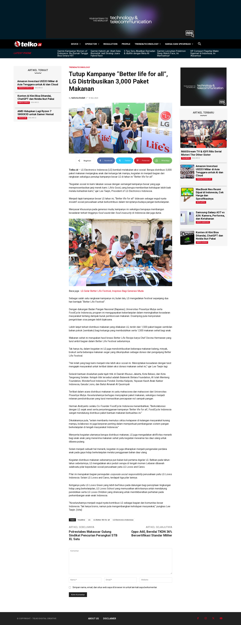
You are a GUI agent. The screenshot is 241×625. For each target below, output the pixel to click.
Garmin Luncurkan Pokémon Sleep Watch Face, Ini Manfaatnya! (171, 53)
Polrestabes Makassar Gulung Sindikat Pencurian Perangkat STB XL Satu (93, 535)
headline (81, 520)
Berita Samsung (203, 222)
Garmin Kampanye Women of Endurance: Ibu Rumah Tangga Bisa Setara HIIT (72, 53)
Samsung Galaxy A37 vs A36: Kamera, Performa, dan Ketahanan (210, 215)
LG (89, 520)
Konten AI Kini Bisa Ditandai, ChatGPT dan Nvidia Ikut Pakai (36, 97)
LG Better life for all (101, 520)
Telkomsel (186, 158)
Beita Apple (201, 202)
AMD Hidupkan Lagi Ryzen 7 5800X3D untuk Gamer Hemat (36, 113)
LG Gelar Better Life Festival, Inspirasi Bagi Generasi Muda (112, 291)
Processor (22, 118)
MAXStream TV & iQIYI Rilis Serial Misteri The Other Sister (201, 153)
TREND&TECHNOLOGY (25, 88)
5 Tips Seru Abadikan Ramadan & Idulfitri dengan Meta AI (139, 52)
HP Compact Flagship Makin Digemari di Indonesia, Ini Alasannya (204, 53)
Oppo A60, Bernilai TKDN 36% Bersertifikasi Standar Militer (151, 533)
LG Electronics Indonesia (123, 520)
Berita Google (23, 102)
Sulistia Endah (78, 98)
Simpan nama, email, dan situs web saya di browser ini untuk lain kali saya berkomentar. (115, 587)
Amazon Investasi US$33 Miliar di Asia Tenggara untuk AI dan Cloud (37, 83)
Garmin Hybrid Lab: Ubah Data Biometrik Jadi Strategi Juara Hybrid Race (105, 53)
